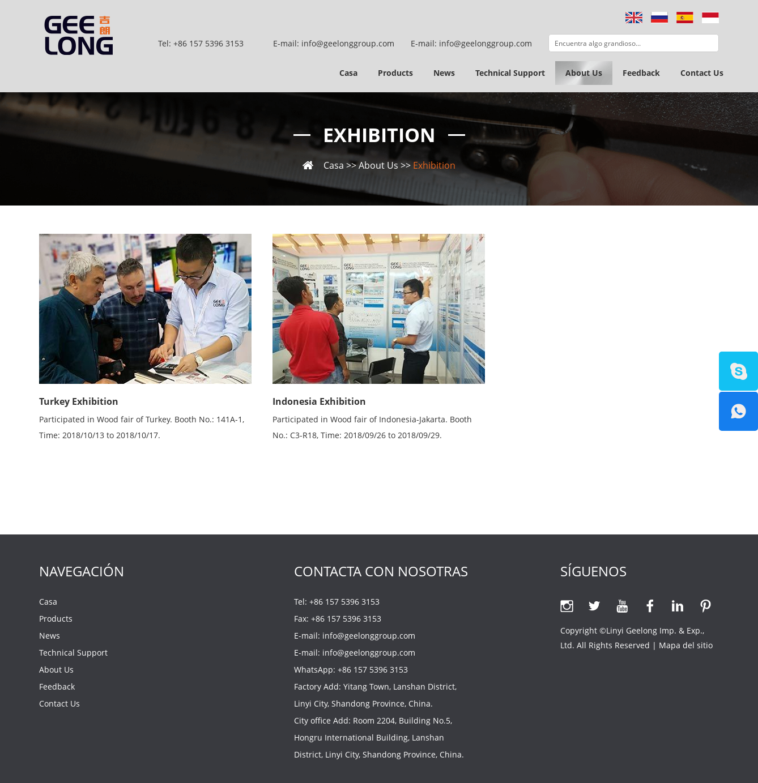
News (444, 72)
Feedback (641, 72)
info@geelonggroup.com (485, 43)
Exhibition (379, 135)
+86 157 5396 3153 (373, 669)
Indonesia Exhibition (319, 401)
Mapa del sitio (686, 645)
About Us (583, 72)
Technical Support (510, 72)
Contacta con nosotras (381, 571)
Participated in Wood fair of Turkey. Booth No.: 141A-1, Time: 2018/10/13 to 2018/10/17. (141, 427)
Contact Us (701, 72)
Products (395, 72)
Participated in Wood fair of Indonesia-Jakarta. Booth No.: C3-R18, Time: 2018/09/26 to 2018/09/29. (372, 427)
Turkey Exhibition (78, 401)
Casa (348, 72)
